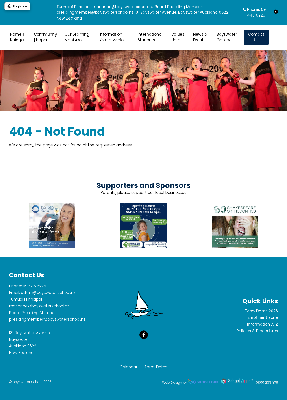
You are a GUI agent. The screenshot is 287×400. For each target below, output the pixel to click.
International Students (150, 37)
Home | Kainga (17, 37)
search (275, 37)
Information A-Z (262, 324)
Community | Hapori (45, 37)
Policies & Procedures (257, 331)
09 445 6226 (256, 12)
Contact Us (256, 37)
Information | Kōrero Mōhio (111, 37)
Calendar (128, 367)
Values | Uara (179, 37)
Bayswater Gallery (227, 37)
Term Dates (155, 367)
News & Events (200, 37)
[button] (17, 6)
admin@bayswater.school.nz (48, 292)
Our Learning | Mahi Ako (78, 37)
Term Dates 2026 (261, 311)
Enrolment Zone (263, 317)
